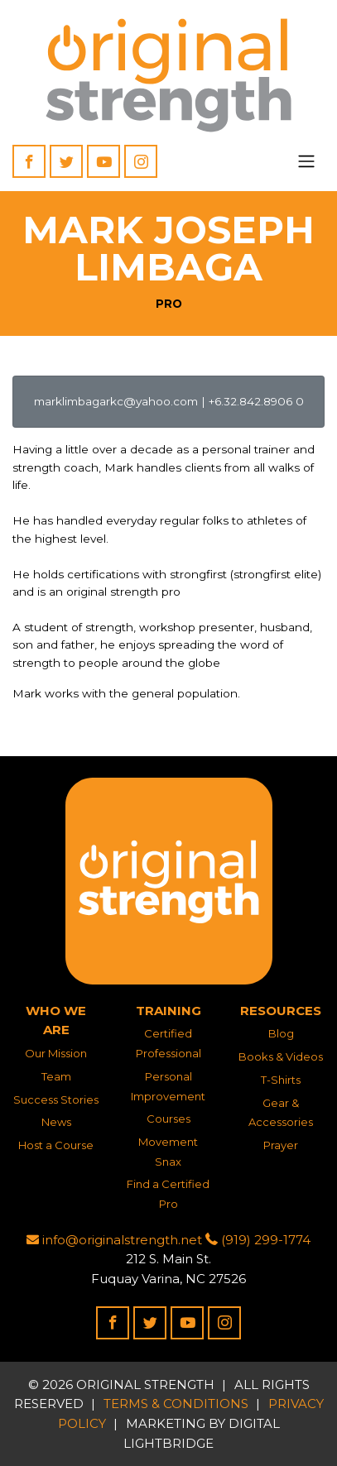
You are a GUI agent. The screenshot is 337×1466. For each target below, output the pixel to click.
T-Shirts (281, 1079)
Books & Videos (280, 1056)
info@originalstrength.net (114, 1240)
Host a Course (56, 1145)
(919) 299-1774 (258, 1240)
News (56, 1121)
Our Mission (56, 1053)
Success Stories (56, 1099)
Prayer (280, 1145)
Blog (281, 1033)
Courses (168, 1118)
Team (56, 1076)
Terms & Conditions (176, 1403)
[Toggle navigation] (306, 161)
